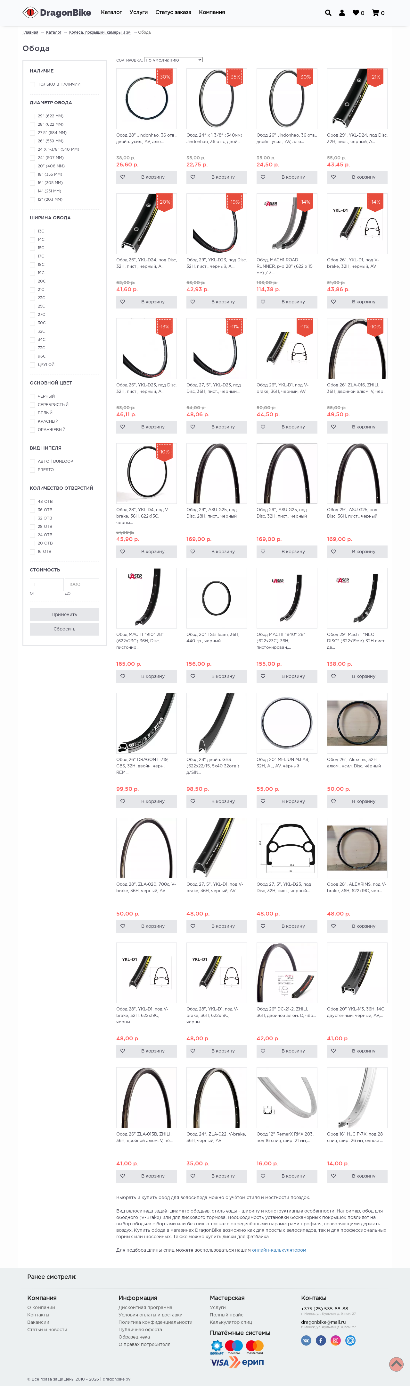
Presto (46, 470)
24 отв (45, 535)
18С (41, 264)
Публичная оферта (140, 1330)
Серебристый (53, 405)
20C (42, 281)
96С (42, 356)
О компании (41, 1308)
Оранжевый (51, 430)
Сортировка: (129, 60)
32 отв (45, 518)
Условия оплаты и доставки (151, 1315)
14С (41, 239)
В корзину (153, 177)
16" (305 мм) (50, 183)
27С (41, 315)
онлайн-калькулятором (279, 1250)
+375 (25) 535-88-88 (342, 1311)
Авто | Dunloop (55, 461)
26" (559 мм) (50, 141)
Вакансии (38, 1322)
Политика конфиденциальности (156, 1322)
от (47, 586)
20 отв (45, 543)
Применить (64, 615)
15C (41, 248)
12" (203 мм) (50, 199)
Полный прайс (226, 1315)
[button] (111, 13)
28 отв (45, 526)
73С (41, 348)
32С (41, 331)
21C (41, 290)
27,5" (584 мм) (52, 133)
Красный (48, 421)
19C (41, 273)
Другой (46, 365)
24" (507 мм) (51, 158)
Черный (46, 396)
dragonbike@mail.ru (342, 1325)
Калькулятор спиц (231, 1322)
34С (41, 340)
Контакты (38, 1315)
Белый (45, 413)
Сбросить (64, 629)
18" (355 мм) (50, 174)
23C (41, 298)
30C (42, 323)
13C (41, 231)
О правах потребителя (144, 1345)
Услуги (218, 1308)
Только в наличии (59, 84)
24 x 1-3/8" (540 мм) (58, 149)
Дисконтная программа (145, 1308)
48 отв (45, 501)
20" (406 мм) (51, 166)
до (82, 586)
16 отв (45, 552)
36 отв (45, 510)
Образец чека (134, 1337)
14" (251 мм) (49, 191)
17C (41, 256)
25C (41, 306)
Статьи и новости (47, 1330)
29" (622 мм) (50, 116)
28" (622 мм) (50, 124)
